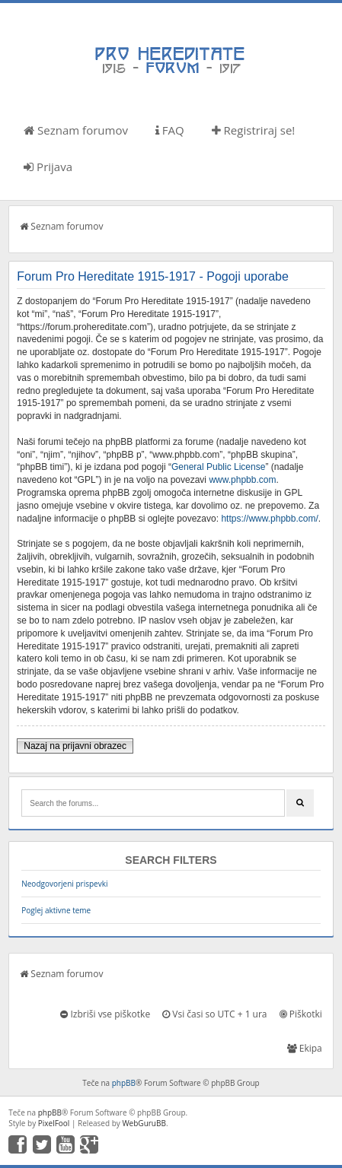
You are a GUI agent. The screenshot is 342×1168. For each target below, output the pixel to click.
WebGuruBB (144, 1123)
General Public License (218, 467)
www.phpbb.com (242, 479)
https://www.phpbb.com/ (269, 518)
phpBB (124, 1083)
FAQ (169, 130)
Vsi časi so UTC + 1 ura (214, 1014)
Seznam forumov (76, 130)
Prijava (48, 166)
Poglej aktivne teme (56, 910)
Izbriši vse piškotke (105, 1014)
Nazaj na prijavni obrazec (75, 746)
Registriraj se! (254, 130)
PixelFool (54, 1123)
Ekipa (304, 1048)
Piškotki (301, 1014)
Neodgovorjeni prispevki (64, 883)
